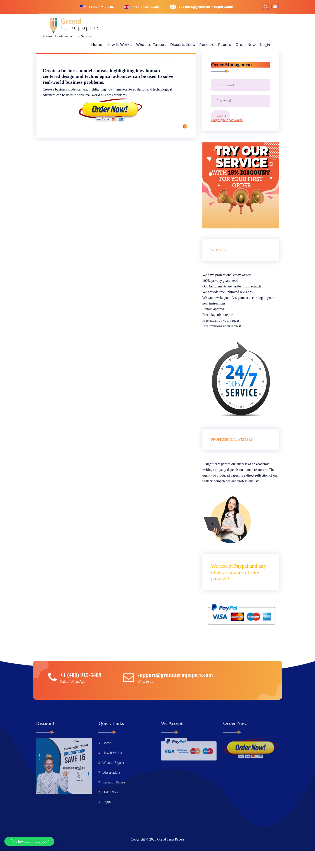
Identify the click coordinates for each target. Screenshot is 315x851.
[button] (29, 841)
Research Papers (113, 782)
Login (106, 802)
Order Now (110, 792)
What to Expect (113, 762)
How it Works (112, 753)
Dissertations (111, 772)
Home (106, 743)
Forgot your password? (227, 120)
